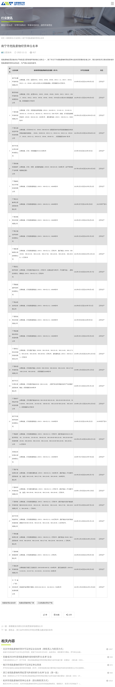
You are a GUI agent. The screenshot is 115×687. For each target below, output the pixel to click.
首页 (2, 38)
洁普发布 (8, 52)
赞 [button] (46, 615)
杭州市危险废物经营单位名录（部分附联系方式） (26, 680)
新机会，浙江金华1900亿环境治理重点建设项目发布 (31, 630)
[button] (112, 3)
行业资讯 (17, 38)
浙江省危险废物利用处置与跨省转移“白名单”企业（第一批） (31, 672)
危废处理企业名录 (9, 603)
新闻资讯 (9, 38)
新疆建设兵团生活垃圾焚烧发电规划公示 (26, 626)
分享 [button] (70, 615)
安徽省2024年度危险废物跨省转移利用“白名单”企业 (27, 657)
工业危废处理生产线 (45, 603)
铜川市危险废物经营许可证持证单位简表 (22, 665)
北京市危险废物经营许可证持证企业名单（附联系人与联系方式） (34, 649)
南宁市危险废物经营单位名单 (33, 38)
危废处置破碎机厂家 (26, 603)
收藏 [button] (57, 615)
